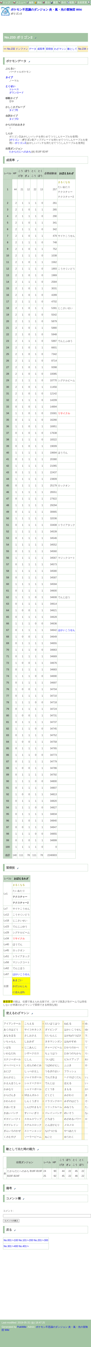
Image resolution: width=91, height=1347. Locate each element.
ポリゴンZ (20, 143)
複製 (71, 2)
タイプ (9, 77)
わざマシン (60, 49)
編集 (31, 2)
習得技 (49, 49)
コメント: (8, 1210)
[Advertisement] (32, 24)
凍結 (39, 2)
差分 (47, 2)
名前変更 (82, 2)
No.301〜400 (11, 1246)
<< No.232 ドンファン (16, 49)
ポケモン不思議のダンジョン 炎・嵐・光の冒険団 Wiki (46, 9)
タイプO (13, 119)
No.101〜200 (26, 1240)
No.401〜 (24, 1246)
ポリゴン (15, 139)
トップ (6, 2)
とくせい (10, 86)
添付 (63, 2)
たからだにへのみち (20, 151)
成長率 (41, 49)
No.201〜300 (41, 1240)
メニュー (21, 2)
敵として (72, 49)
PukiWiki (21, 1327)
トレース (14, 89)
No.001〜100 (11, 1240)
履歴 (55, 2)
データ (32, 49)
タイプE (13, 110)
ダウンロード (16, 92)
